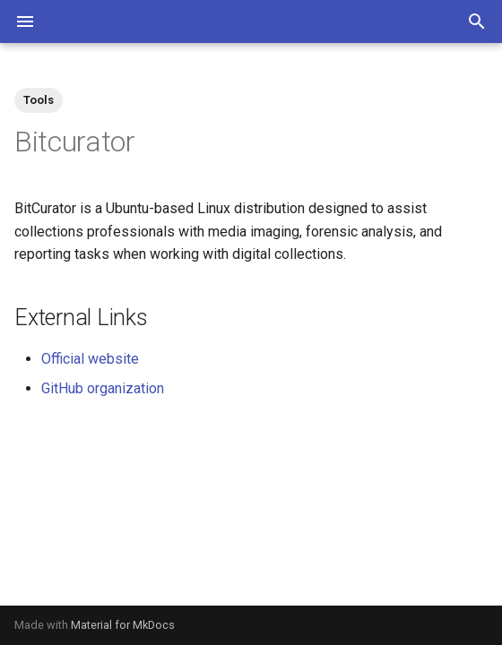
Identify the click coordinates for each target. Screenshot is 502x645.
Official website (90, 358)
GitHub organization (102, 388)
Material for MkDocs (123, 625)
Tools (38, 100)
